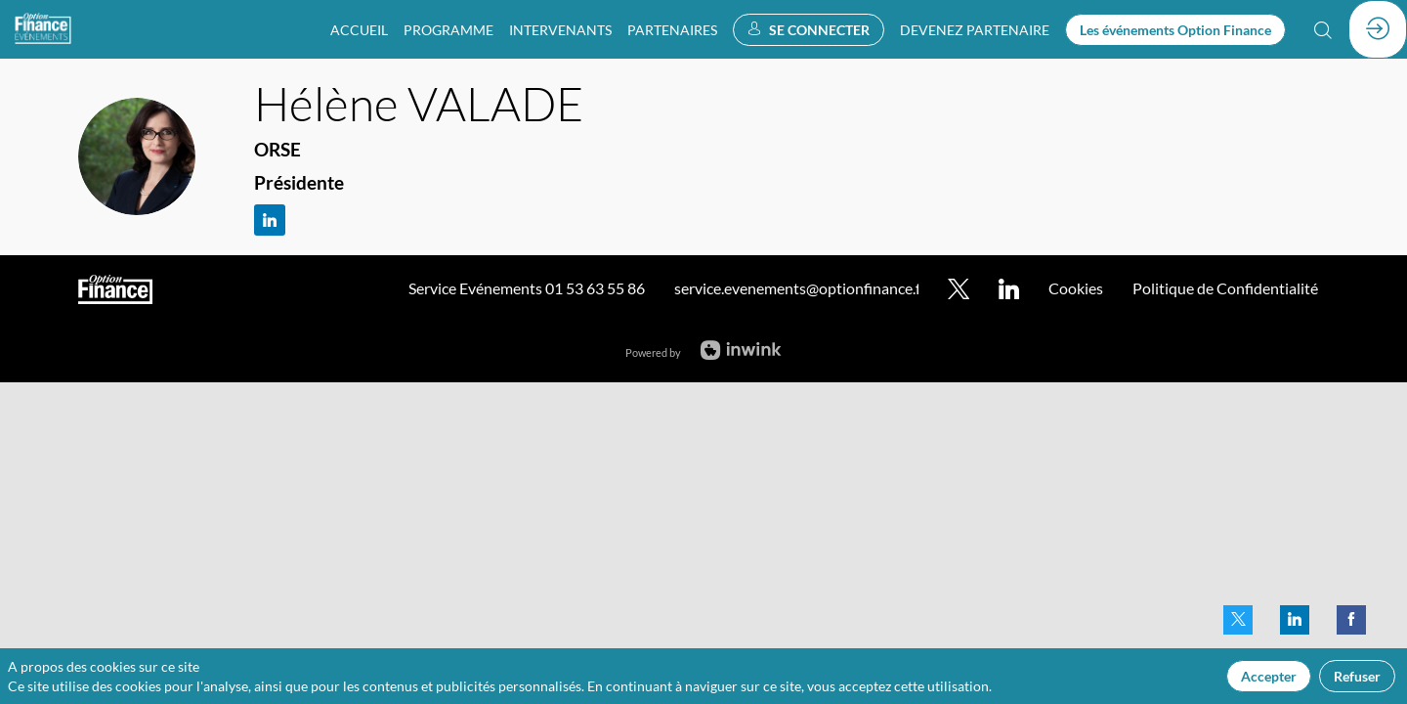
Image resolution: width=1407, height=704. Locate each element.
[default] (974, 29)
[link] (359, 29)
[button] (808, 30)
